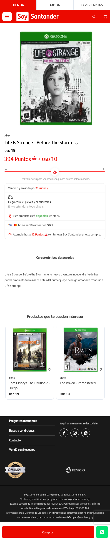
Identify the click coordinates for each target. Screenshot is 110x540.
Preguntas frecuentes (23, 420)
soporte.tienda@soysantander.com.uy (40, 508)
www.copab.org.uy (31, 517)
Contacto (15, 440)
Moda (55, 4)
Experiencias (92, 4)
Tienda (18, 4)
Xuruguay (42, 188)
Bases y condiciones (22, 430)
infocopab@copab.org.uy (80, 517)
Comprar (47, 532)
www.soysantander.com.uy (76, 499)
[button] (94, 16)
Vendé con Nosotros (22, 449)
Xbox (7, 135)
